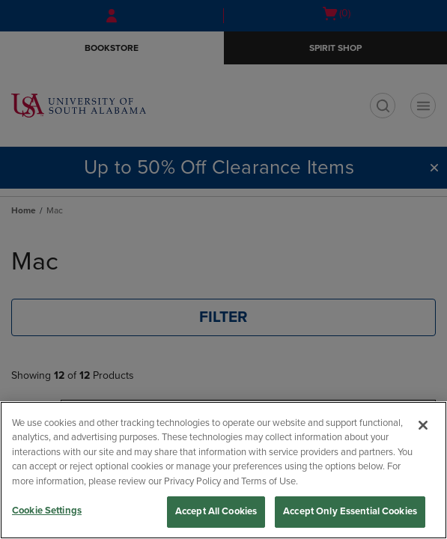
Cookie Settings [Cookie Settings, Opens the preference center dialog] (47, 511)
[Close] (423, 425)
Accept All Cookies (216, 511)
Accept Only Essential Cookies (350, 511)
